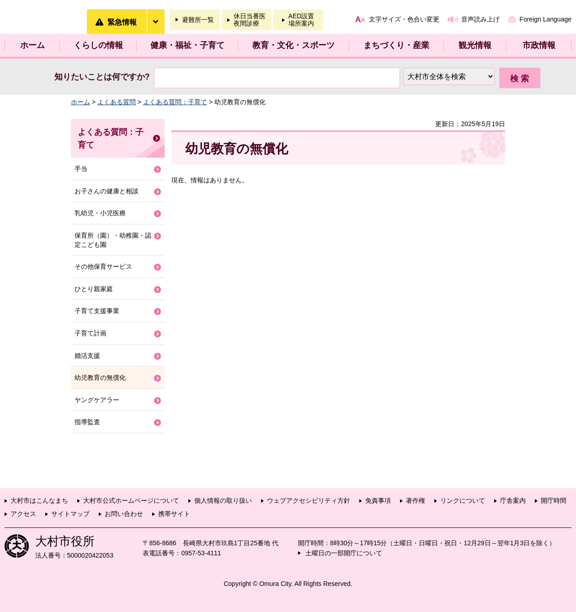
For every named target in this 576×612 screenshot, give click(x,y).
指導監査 (87, 422)
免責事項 (378, 500)
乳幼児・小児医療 (100, 213)
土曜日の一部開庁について (343, 553)
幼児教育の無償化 (100, 377)
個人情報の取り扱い (223, 500)
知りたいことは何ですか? (102, 76)
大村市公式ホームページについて (131, 500)
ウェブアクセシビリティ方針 (308, 500)
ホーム (32, 45)
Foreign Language (545, 19)
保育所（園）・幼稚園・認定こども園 (113, 240)
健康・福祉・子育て (187, 45)
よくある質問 (116, 102)
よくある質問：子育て (175, 102)
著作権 (415, 500)
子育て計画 (91, 333)
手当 (81, 168)
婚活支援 (87, 355)
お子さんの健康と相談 (107, 191)
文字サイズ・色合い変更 (404, 19)
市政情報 (539, 45)
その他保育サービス (103, 266)
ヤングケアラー (97, 400)
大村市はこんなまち (39, 500)
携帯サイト (174, 513)
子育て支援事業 (97, 310)
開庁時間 (553, 500)
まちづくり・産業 (396, 45)
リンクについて (462, 500)
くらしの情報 (98, 45)
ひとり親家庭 (94, 289)
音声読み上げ (480, 19)
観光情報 (475, 45)
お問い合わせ (124, 513)
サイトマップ (70, 513)
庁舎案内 (513, 500)
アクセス (23, 513)
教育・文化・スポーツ (293, 45)
